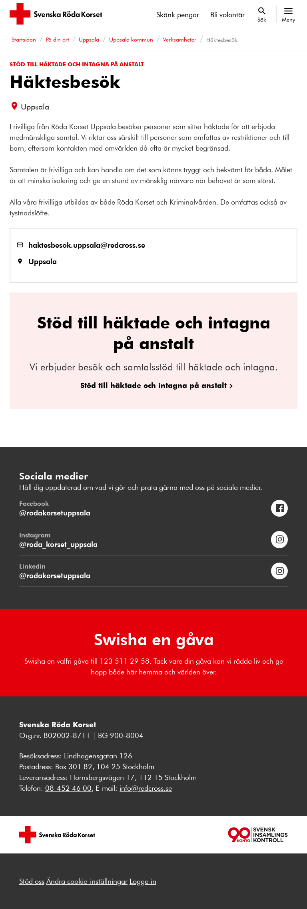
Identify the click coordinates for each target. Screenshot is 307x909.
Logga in (143, 881)
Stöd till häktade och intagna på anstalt (153, 385)
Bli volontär (227, 14)
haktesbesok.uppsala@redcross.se (86, 244)
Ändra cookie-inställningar (87, 881)
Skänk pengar (177, 14)
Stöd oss (31, 881)
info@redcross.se (146, 788)
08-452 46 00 (68, 788)
